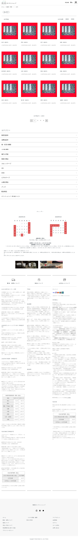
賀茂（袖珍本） (5, 100)
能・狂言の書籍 (6, 144)
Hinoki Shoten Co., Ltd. (39, 539)
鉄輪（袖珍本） (63, 71)
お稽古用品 (5, 182)
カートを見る (54, 526)
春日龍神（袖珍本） (6, 71)
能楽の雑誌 (5, 159)
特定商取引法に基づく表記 (8, 528)
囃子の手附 (5, 154)
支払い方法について (6, 526)
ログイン (53, 523)
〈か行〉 (17, 7)
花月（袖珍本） (44, 42)
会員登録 (53, 521)
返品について (5, 523)
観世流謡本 (5, 135)
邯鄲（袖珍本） (44, 100)
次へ (46, 121)
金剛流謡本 (5, 140)
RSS (28, 521)
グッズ (4, 187)
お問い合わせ (54, 528)
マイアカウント (55, 518)
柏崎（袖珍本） (63, 42)
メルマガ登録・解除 (31, 518)
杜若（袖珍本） (5, 42)
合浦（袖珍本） (24, 71)
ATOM (31, 521)
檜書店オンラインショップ (39, 505)
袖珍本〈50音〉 (9, 7)
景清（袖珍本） (24, 42)
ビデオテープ (6, 178)
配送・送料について (6, 521)
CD (3, 168)
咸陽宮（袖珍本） (64, 100)
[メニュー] (75, 2)
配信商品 (4, 192)
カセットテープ (6, 164)
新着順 (72, 19)
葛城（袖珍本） (44, 71)
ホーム (3, 7)
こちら (69, 398)
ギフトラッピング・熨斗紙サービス (12, 197)
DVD (3, 173)
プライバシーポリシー (7, 531)
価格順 (67, 19)
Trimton (46, 539)
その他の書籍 (6, 149)
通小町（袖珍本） (25, 100)
